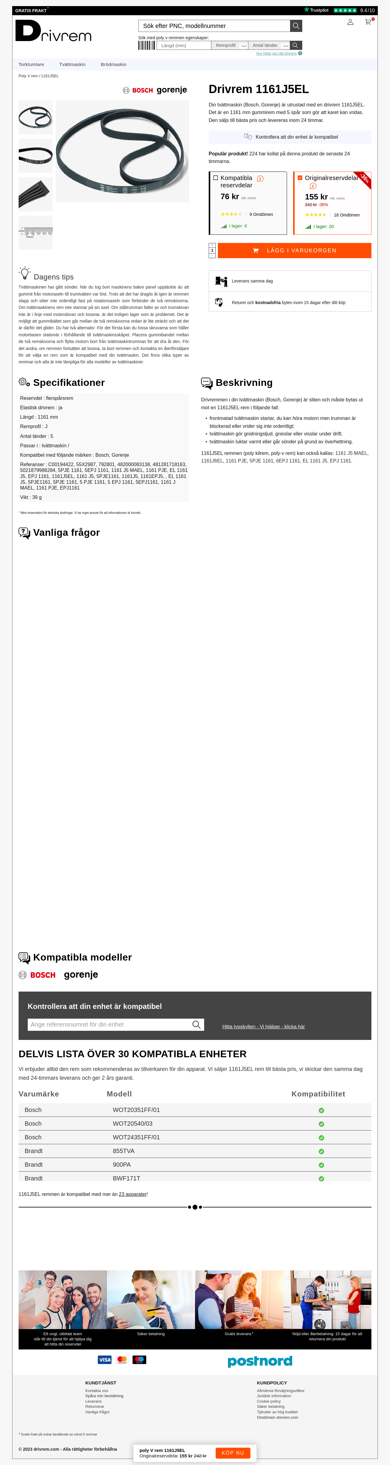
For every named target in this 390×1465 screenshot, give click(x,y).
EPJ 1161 (340, 460)
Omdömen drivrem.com (277, 1417)
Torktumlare (31, 64)
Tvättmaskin (72, 64)
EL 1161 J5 (315, 460)
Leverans (93, 1401)
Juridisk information (274, 1396)
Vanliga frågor (97, 1412)
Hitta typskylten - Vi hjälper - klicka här (263, 1026)
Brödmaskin (113, 64)
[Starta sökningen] (296, 26)
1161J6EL (212, 460)
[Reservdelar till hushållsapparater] (53, 43)
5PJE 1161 (261, 460)
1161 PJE (236, 460)
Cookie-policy (269, 1401)
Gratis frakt (31, 10)
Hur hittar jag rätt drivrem (279, 53)
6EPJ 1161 (288, 460)
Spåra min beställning (104, 1396)
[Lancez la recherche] (196, 1024)
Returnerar (94, 1406)
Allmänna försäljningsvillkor (281, 1390)
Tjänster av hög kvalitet (277, 1412)
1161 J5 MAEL (351, 453)
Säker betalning (270, 1406)
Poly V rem (28, 76)
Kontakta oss (96, 1390)
